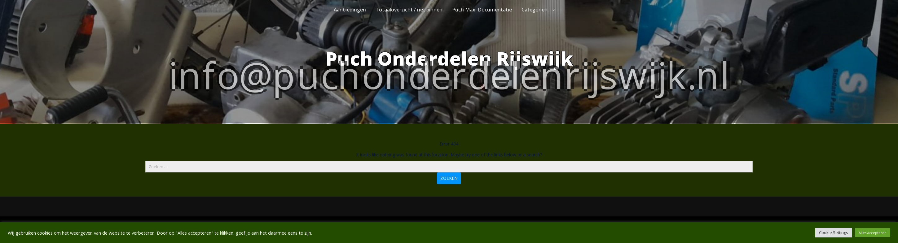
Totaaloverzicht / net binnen (409, 9)
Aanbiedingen (350, 9)
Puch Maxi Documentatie (482, 9)
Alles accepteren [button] (873, 232)
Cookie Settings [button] (833, 232)
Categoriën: (535, 9)
